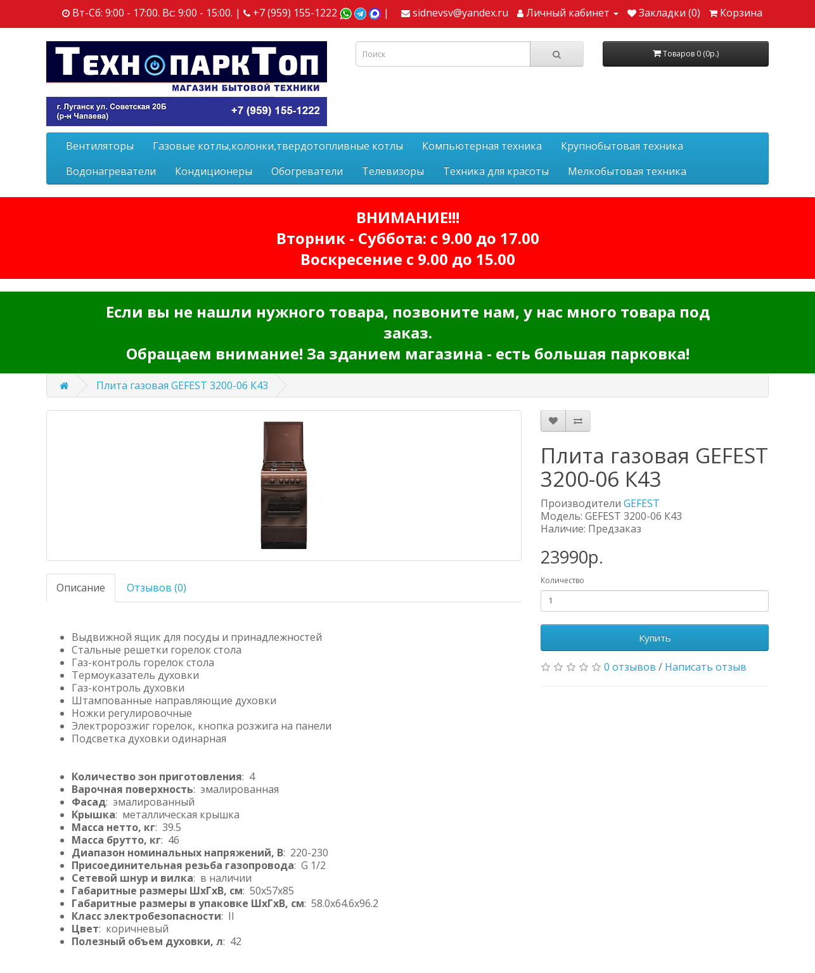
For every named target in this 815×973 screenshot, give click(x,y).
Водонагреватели (111, 171)
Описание (80, 588)
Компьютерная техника (482, 146)
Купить (655, 637)
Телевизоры (393, 171)
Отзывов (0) (156, 588)
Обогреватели (307, 171)
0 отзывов (630, 667)
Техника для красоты (496, 171)
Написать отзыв (706, 667)
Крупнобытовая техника (622, 146)
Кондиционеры (213, 171)
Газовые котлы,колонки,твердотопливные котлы (278, 146)
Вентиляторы (100, 146)
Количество (562, 580)
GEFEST (642, 503)
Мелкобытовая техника (627, 171)
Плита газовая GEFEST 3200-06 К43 (182, 385)
